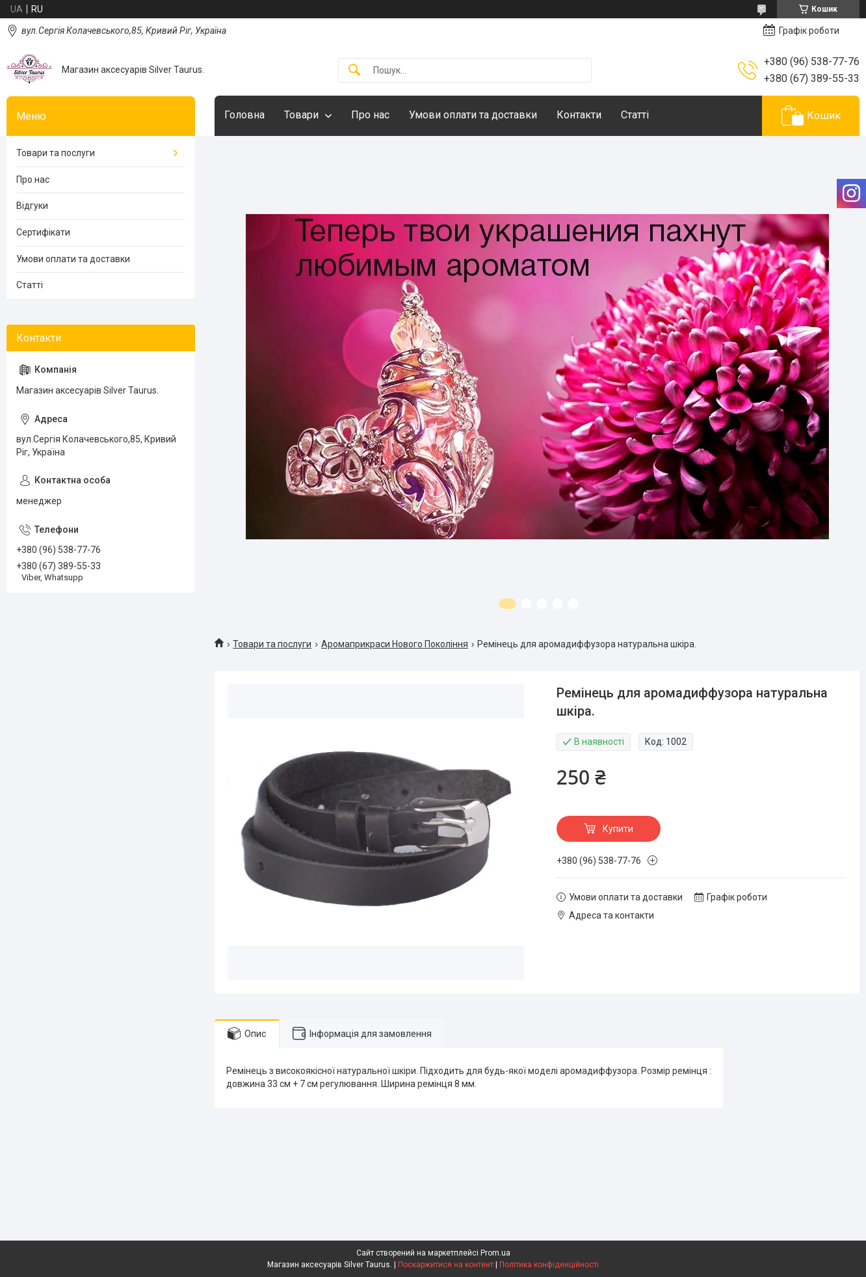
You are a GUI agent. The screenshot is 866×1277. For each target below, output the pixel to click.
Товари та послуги (272, 644)
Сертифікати (43, 232)
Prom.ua (495, 1252)
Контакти (579, 115)
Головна (244, 115)
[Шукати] (354, 70)
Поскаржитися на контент (445, 1264)
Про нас (370, 115)
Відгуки (32, 205)
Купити (618, 829)
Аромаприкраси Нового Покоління (394, 644)
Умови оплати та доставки (473, 115)
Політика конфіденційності (549, 1264)
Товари (301, 115)
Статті (635, 115)
